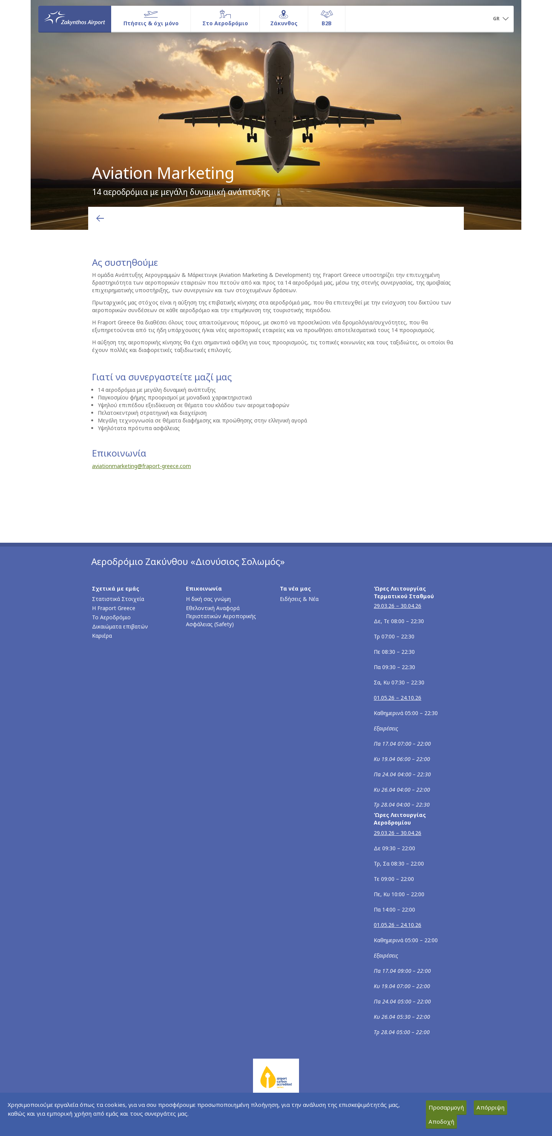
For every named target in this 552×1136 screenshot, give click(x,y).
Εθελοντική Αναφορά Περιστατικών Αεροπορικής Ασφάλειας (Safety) (221, 616)
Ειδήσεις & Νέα (299, 598)
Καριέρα (102, 635)
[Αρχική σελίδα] (74, 19)
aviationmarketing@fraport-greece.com (141, 466)
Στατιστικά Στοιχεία (118, 598)
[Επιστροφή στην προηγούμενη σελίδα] (100, 218)
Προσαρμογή (446, 1107)
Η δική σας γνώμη (208, 598)
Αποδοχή (441, 1121)
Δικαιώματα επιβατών (120, 626)
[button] (500, 19)
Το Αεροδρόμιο (111, 617)
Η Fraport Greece (113, 608)
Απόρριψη (490, 1107)
